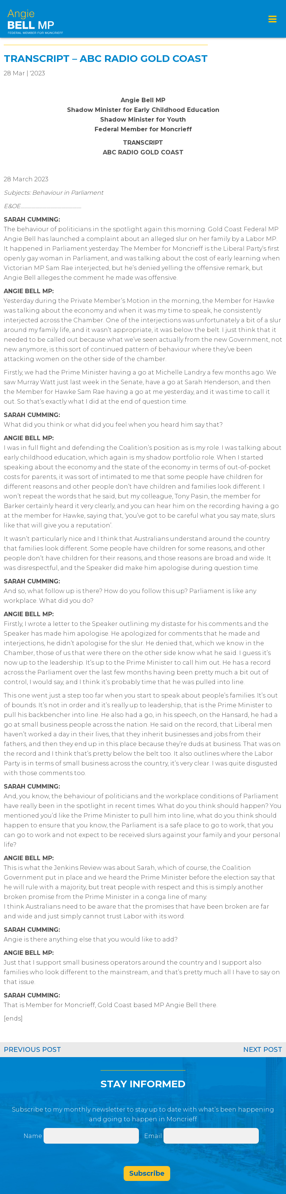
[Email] (211, 1136)
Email (153, 1136)
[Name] (91, 1136)
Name (32, 1136)
